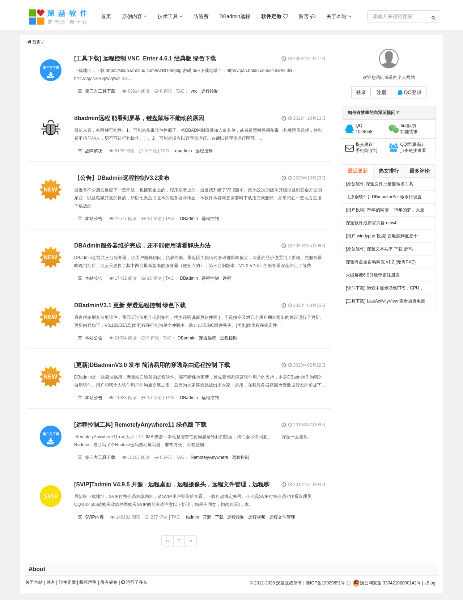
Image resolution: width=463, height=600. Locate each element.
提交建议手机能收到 (366, 147)
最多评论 (419, 171)
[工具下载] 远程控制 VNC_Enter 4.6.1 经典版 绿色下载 (145, 58)
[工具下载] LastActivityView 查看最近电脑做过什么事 (385, 303)
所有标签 (109, 582)
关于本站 (338, 16)
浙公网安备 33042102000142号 (387, 583)
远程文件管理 (282, 517)
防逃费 (201, 16)
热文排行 (389, 171)
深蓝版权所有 (289, 583)
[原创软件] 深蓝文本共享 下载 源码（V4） (379, 250)
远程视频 (257, 517)
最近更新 (358, 171)
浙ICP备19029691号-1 (327, 583)
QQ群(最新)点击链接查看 (413, 147)
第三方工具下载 (100, 91)
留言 (307, 16)
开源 (207, 517)
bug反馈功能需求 (409, 128)
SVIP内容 (94, 517)
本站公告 (93, 218)
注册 (382, 92)
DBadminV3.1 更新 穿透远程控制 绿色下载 (130, 305)
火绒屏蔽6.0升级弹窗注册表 (373, 275)
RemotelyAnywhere (209, 457)
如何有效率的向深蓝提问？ (374, 112)
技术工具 (170, 16)
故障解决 (93, 150)
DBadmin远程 (235, 16)
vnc (194, 91)
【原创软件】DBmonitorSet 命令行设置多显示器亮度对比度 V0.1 (384, 198)
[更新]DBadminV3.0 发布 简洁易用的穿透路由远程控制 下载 (152, 365)
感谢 (50, 582)
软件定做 (67, 582)
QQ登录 (410, 92)
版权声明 (88, 582)
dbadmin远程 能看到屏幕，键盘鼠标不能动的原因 (139, 118)
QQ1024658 (364, 128)
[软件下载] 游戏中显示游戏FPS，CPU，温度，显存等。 (385, 290)
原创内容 (134, 16)
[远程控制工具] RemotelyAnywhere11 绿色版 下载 (140, 425)
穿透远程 (207, 338)
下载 (219, 517)
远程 (226, 278)
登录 (361, 92)
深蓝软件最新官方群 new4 (371, 222)
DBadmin (189, 218)
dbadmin (183, 150)
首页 (106, 16)
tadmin (192, 517)
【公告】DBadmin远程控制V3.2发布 (121, 178)
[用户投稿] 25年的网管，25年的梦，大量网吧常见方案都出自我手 (385, 211)
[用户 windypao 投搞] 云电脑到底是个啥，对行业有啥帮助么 (382, 237)
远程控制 (209, 91)
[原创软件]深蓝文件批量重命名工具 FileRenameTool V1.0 (379, 185)
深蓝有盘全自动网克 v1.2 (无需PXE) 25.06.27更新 (381, 264)
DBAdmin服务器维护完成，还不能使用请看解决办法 (142, 245)
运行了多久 (134, 582)
